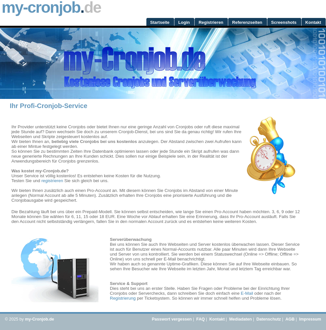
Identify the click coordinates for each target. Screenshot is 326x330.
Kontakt (217, 319)
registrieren (52, 180)
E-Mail (247, 293)
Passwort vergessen (172, 319)
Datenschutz (268, 319)
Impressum (310, 319)
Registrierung (123, 298)
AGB (290, 319)
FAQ (200, 319)
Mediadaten (240, 319)
